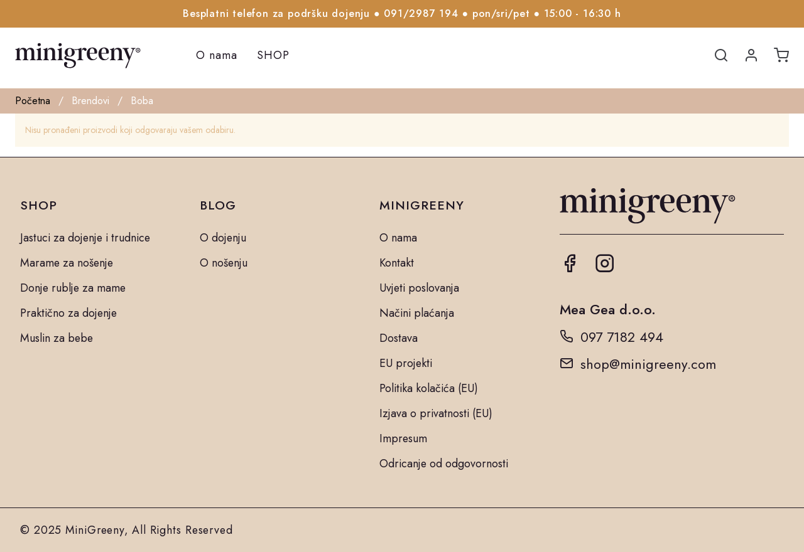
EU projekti (405, 363)
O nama (216, 55)
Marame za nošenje (66, 263)
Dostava (398, 338)
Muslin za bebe (56, 338)
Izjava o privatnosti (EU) (435, 413)
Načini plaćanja (416, 313)
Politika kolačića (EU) (428, 388)
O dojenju (223, 238)
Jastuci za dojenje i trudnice (85, 238)
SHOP (273, 55)
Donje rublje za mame (73, 288)
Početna (32, 100)
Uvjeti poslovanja (419, 288)
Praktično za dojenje (68, 313)
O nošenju (223, 263)
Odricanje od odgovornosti (443, 463)
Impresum (403, 438)
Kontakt (396, 263)
